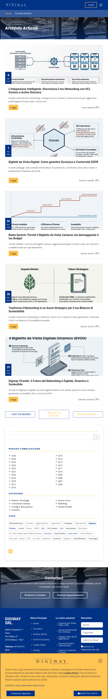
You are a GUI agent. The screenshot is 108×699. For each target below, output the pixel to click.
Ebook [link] (29, 528)
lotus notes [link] (72, 533)
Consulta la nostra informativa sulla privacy (24, 685)
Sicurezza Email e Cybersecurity (66, 644)
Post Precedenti (86, 414)
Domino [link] (12, 528)
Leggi (13, 107)
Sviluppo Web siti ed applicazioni (67, 638)
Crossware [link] (68, 523)
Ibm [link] (61, 528)
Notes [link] (22, 538)
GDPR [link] (36, 528)
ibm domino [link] (71, 528)
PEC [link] (28, 538)
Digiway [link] (92, 523)
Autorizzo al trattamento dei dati (90, 648)
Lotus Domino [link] (60, 533)
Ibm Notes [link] (83, 528)
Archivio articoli (40, 634)
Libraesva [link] (47, 533)
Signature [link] (67, 538)
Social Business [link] (80, 538)
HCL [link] (43, 528)
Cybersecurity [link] (80, 523)
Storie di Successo (41, 640)
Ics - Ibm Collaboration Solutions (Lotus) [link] (25, 533)
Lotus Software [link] (86, 533)
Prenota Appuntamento (70, 595)
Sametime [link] (46, 538)
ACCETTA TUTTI (87, 693)
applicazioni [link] (56, 523)
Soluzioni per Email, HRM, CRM (67, 624)
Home (8, 13)
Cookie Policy (39, 645)
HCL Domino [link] (52, 528)
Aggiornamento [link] (42, 523)
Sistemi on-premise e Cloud (67, 651)
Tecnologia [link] (93, 538)
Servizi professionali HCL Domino (67, 631)
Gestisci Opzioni (21, 693)
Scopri (91, 5)
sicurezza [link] (57, 538)
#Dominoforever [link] (16, 523)
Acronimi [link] (29, 523)
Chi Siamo (37, 629)
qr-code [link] (36, 538)
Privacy (36, 650)
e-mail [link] (21, 528)
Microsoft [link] (13, 538)
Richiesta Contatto (35, 595)
